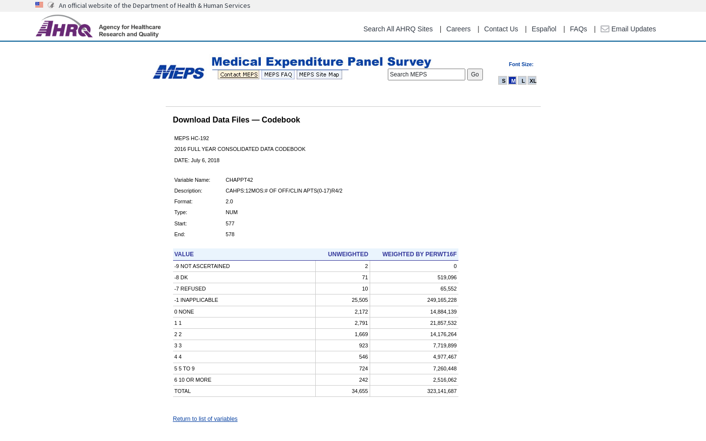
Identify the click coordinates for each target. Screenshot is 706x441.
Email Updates (628, 29)
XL (533, 81)
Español (543, 29)
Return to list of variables (205, 419)
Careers (458, 29)
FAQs (578, 29)
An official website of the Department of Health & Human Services (155, 5)
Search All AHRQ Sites (398, 29)
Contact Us (501, 29)
